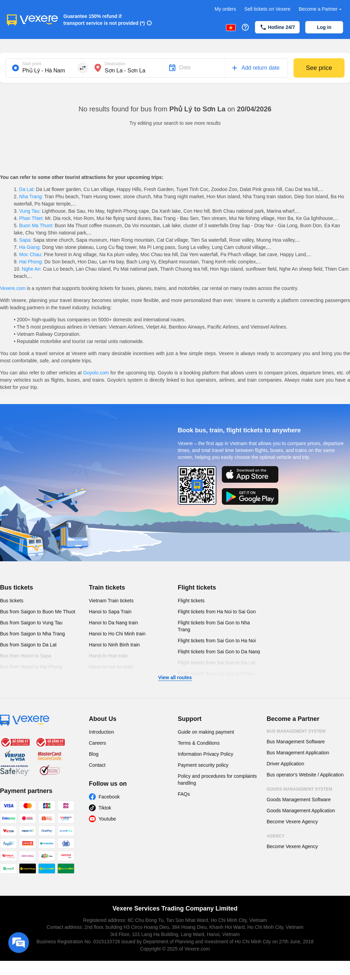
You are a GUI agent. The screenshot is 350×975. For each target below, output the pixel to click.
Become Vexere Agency (292, 821)
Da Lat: (27, 189)
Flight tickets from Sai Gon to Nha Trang (214, 626)
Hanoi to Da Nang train (113, 622)
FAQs (184, 794)
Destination (115, 63)
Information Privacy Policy (205, 754)
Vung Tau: (30, 211)
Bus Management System (296, 731)
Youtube (107, 819)
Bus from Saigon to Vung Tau (31, 622)
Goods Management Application (301, 810)
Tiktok (105, 808)
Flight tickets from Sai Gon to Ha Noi (217, 640)
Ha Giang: (30, 247)
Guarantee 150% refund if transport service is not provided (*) (104, 19)
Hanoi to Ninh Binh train (114, 644)
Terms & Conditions (198, 743)
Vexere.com (12, 288)
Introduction (101, 732)
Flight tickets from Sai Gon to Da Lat (216, 662)
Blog (94, 754)
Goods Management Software (299, 799)
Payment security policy (203, 765)
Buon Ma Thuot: (36, 225)
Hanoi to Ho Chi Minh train (117, 633)
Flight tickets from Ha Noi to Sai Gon (217, 611)
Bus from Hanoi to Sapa (25, 656)
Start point (31, 63)
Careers (97, 743)
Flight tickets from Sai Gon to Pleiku (216, 673)
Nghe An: (31, 269)
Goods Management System (299, 789)
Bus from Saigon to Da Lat (28, 644)
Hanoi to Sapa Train (110, 611)
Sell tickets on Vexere (267, 9)
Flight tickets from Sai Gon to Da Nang (219, 651)
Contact (97, 765)
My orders (225, 9)
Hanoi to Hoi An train (111, 667)
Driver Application (285, 763)
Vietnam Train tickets (111, 600)
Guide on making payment (206, 732)
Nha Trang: (31, 196)
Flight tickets (197, 587)
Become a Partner (321, 9)
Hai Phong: (31, 261)
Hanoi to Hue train (108, 656)
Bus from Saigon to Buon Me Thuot (37, 611)
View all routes (175, 677)
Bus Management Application (298, 752)
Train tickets (107, 587)
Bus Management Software (296, 741)
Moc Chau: (31, 254)
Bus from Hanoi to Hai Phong (31, 667)
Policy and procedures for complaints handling (217, 779)
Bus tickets (16, 587)
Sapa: (25, 240)
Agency (276, 836)
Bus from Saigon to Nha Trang (32, 633)
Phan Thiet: (31, 218)
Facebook (109, 797)
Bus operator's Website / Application (305, 774)
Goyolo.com (96, 372)
